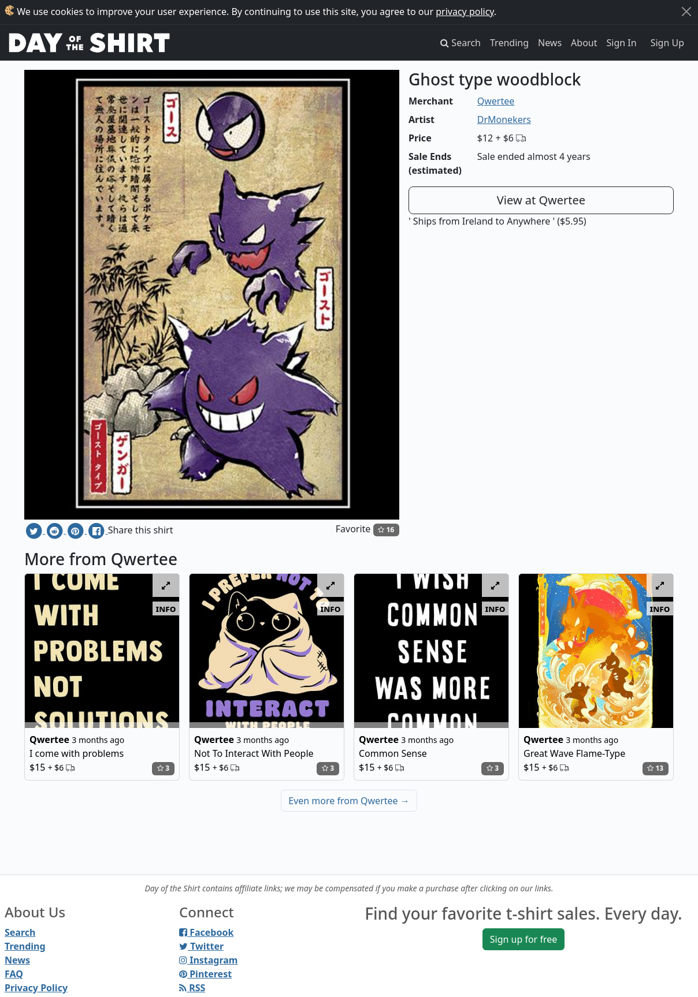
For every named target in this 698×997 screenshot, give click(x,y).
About (584, 42)
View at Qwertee (541, 200)
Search (20, 932)
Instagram (208, 960)
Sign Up (667, 42)
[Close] (686, 11)
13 (655, 768)
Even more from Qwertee (349, 800)
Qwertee (496, 101)
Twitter (201, 946)
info (166, 608)
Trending (509, 42)
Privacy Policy (36, 987)
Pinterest (205, 974)
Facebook (206, 932)
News (550, 42)
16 (386, 530)
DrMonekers (504, 119)
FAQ (14, 974)
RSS (192, 987)
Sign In (622, 42)
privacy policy (465, 11)
